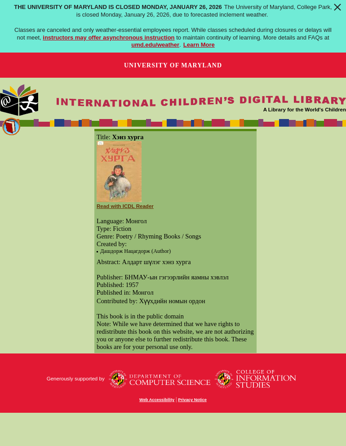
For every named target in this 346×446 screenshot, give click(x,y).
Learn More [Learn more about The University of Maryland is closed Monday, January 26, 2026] (199, 44)
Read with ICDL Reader (125, 206)
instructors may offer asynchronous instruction (108, 37)
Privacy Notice (192, 399)
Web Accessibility (156, 399)
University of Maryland (173, 65)
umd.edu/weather (155, 44)
